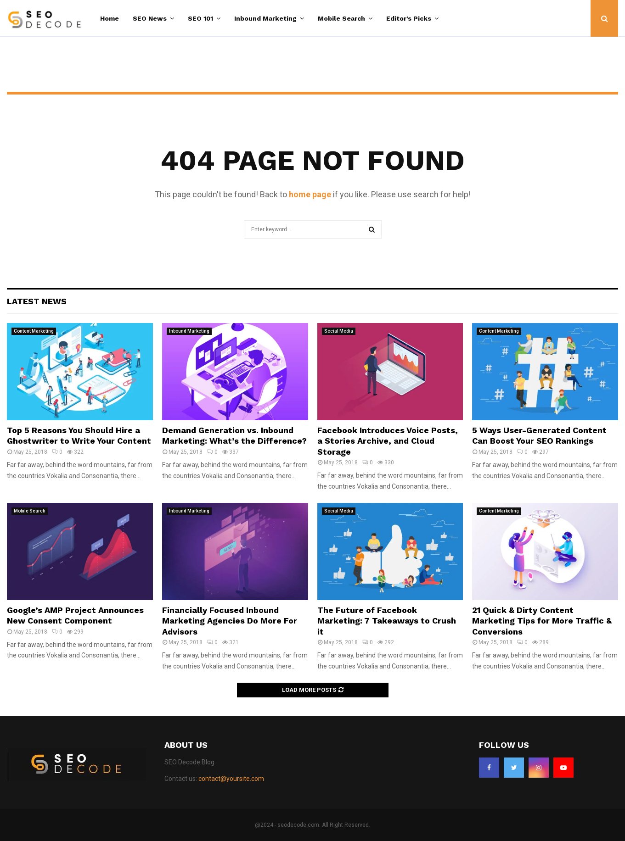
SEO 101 (200, 18)
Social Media (338, 331)
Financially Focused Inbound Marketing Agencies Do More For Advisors (229, 620)
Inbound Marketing (265, 18)
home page (310, 194)
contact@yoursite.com (231, 778)
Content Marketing (34, 331)
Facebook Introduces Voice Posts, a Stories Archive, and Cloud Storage (387, 441)
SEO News (150, 18)
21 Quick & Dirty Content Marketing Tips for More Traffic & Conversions (542, 620)
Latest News (37, 301)
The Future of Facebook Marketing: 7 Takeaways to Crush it (386, 620)
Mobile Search (341, 18)
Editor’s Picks (408, 18)
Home (109, 18)
